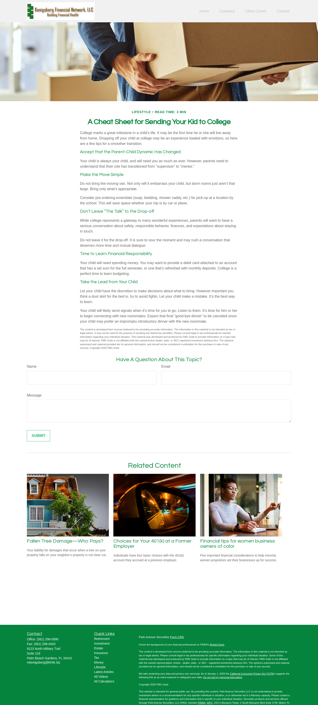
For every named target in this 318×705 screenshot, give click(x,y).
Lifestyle (100, 667)
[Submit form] (38, 435)
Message (34, 395)
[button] (204, 11)
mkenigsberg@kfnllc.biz (43, 662)
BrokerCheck (217, 644)
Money (99, 662)
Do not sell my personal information (222, 677)
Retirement (102, 639)
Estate (98, 648)
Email (165, 366)
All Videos (101, 676)
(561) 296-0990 (47, 639)
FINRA (201, 702)
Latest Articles (104, 672)
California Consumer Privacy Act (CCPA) (252, 673)
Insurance (101, 653)
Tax (96, 657)
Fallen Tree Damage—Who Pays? (65, 541)
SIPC (210, 702)
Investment (102, 643)
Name (32, 366)
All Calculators (104, 681)
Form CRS (177, 637)
